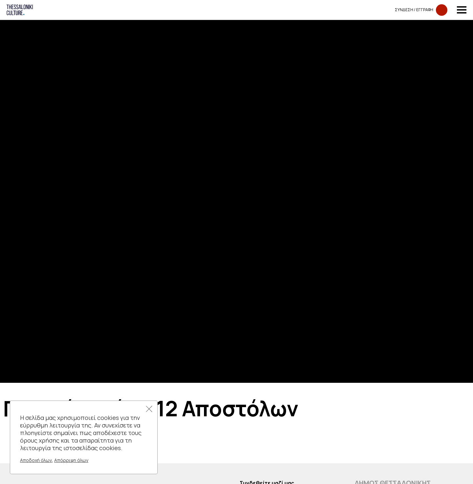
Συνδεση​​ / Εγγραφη (421, 10)
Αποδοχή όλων (36, 460)
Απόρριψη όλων (71, 460)
